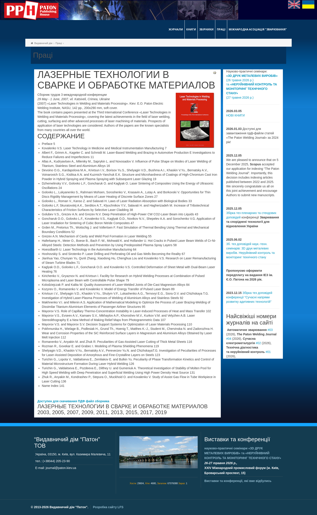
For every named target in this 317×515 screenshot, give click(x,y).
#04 (228, 338)
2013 (117, 412)
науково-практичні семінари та (242, 453)
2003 (43, 412)
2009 (87, 412)
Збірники (206, 29)
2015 (131, 412)
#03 (270, 330)
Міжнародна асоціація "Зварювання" (258, 29)
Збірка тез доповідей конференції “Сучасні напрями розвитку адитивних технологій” (249, 297)
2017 (146, 412)
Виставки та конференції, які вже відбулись (237, 481)
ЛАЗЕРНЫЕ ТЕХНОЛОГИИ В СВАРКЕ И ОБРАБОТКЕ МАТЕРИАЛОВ (126, 79)
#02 (258, 343)
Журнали (176, 29)
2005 (58, 412)
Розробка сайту (108, 507)
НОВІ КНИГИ (235, 115)
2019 (161, 412)
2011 (102, 412)
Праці (221, 29)
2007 (72, 412)
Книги (191, 29)
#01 (268, 352)
